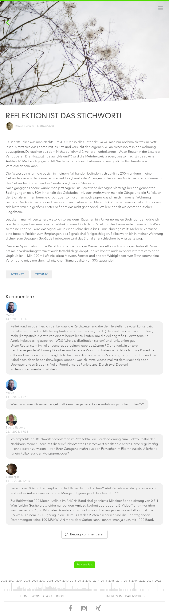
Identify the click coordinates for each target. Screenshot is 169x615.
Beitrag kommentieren (84, 534)
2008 (50, 580)
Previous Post (84, 564)
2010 (65, 580)
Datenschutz (135, 596)
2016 (111, 580)
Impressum (114, 596)
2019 (135, 580)
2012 (81, 580)
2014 (96, 580)
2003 (12, 580)
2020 (142, 580)
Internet (17, 274)
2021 (150, 580)
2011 (73, 580)
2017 (119, 580)
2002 (4, 580)
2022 (158, 580)
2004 (19, 580)
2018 (127, 580)
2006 (35, 580)
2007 (42, 580)
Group (48, 596)
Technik (41, 274)
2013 (88, 580)
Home (24, 596)
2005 (27, 580)
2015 (104, 580)
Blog (60, 596)
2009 (58, 580)
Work (36, 596)
